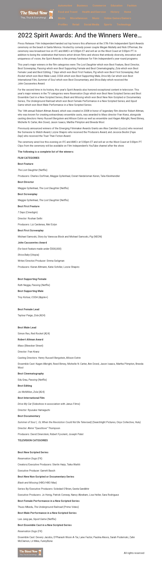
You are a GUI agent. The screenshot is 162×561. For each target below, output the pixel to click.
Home (127, 11)
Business (82, 5)
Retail (75, 24)
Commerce (99, 5)
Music (95, 18)
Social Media (91, 24)
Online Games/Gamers (117, 18)
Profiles (63, 24)
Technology (124, 24)
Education (116, 5)
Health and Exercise (94, 11)
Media (61, 18)
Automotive (65, 5)
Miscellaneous (78, 18)
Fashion (132, 5)
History (115, 11)
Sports (108, 24)
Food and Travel (67, 11)
